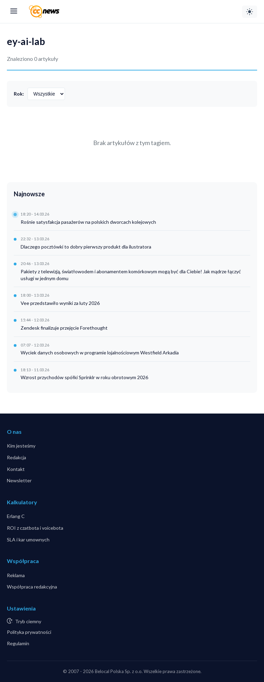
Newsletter (19, 480)
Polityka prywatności (29, 632)
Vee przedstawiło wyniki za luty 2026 (60, 303)
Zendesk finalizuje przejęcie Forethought (64, 328)
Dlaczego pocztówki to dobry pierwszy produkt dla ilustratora (86, 247)
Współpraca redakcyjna (32, 587)
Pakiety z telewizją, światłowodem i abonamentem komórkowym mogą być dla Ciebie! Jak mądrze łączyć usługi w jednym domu (131, 274)
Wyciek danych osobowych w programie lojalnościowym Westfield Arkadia (100, 352)
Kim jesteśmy (21, 446)
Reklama (16, 575)
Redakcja (16, 457)
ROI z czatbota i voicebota (35, 528)
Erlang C (16, 516)
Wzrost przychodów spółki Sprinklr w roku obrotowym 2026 (84, 377)
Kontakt (16, 469)
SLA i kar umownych (28, 539)
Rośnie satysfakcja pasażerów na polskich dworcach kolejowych (88, 222)
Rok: (19, 94)
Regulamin (18, 643)
